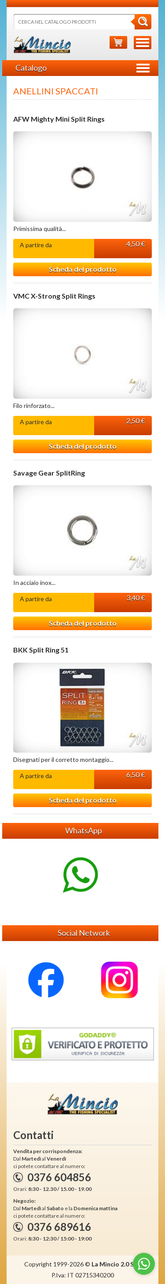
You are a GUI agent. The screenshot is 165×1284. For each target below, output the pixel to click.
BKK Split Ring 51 (41, 650)
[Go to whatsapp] (144, 1264)
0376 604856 (59, 1177)
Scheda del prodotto (83, 269)
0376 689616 (59, 1226)
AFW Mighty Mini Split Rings (59, 119)
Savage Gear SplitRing (49, 473)
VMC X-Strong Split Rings (54, 296)
